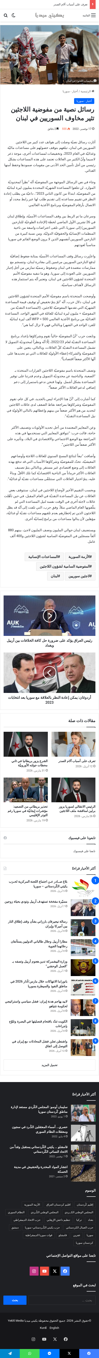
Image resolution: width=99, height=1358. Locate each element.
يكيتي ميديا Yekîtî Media (23, 1320)
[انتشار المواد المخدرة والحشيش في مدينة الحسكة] (83, 1173)
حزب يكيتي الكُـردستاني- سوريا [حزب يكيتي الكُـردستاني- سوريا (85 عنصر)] (42, 1227)
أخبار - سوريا (70, 91)
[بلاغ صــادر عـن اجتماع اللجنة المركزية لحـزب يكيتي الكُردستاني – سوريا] (83, 887)
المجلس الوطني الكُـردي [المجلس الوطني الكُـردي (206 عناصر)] (44, 1212)
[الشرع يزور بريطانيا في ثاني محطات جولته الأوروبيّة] (26, 744)
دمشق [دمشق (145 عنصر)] (15, 1227)
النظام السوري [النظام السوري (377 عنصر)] (16, 1212)
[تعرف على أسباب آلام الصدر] (73, 744)
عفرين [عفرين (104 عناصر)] (76, 1235)
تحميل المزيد (49, 1065)
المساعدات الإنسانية (43, 557)
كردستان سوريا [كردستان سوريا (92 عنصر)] (84, 1242)
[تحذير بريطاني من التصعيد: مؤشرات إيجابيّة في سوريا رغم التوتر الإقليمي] (26, 790)
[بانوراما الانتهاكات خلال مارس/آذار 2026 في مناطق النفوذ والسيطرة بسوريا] (83, 987)
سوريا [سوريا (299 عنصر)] (90, 1235)
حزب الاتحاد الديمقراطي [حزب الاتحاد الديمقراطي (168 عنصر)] (26, 1219)
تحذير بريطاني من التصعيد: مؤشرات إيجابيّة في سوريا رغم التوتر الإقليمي (28, 811)
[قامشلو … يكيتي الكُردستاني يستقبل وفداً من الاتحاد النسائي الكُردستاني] (83, 1153)
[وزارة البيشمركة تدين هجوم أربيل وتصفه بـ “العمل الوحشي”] (83, 967)
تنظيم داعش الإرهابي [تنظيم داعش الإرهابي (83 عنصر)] (58, 1219)
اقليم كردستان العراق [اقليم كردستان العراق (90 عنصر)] (58, 1204)
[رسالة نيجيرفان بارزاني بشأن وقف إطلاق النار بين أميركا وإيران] (83, 927)
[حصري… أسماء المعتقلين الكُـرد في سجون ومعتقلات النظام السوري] (83, 1133)
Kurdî (43, 1327)
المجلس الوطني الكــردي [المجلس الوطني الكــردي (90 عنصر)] (79, 1212)
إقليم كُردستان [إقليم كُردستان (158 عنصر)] (85, 1204)
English (54, 1327)
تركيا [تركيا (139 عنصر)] (79, 1219)
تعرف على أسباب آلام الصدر (70, 4)
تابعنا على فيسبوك (84, 851)
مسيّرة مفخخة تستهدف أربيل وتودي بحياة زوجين (35, 901)
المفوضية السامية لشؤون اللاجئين (65, 566)
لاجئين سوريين (79, 576)
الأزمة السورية (79, 557)
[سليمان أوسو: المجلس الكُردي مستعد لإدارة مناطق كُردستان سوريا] (83, 1113)
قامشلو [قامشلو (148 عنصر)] (63, 1235)
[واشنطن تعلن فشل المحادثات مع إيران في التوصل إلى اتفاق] (83, 1047)
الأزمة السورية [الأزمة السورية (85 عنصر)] (32, 1204)
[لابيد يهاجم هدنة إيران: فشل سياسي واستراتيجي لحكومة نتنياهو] (83, 1007)
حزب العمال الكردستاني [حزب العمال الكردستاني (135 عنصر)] (79, 1227)
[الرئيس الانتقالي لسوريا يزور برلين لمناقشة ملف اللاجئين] (73, 790)
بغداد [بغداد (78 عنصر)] (90, 1219)
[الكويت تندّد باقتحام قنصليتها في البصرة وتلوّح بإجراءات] (83, 1027)
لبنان (54, 576)
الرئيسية (87, 91)
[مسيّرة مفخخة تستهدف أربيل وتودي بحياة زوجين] (83, 907)
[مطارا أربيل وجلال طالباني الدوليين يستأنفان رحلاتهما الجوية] (83, 947)
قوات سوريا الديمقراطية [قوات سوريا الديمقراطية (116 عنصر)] (38, 1235)
